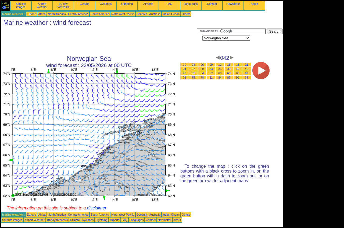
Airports (148, 3)
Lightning (127, 3)
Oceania (142, 14)
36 (220, 69)
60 (220, 73)
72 (184, 77)
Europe (31, 14)
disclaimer (96, 208)
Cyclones (106, 3)
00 (184, 64)
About (254, 3)
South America (100, 14)
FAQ (169, 3)
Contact (212, 3)
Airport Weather (42, 5)
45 (246, 69)
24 (184, 69)
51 (193, 73)
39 (229, 69)
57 (211, 73)
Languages (191, 3)
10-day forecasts (63, 5)
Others (186, 14)
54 (202, 73)
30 (202, 69)
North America (57, 14)
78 (202, 77)
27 (193, 69)
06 (202, 64)
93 (246, 77)
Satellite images (21, 5)
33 (211, 69)
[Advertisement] (99, 41)
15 (229, 64)
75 (193, 77)
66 (237, 73)
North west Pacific (122, 14)
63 (229, 73)
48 (184, 73)
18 (237, 64)
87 (229, 77)
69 (246, 73)
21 (246, 64)
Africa (41, 14)
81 (211, 77)
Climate (84, 3)
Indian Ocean (171, 14)
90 (237, 77)
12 (220, 64)
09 (211, 64)
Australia (154, 14)
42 (237, 69)
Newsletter (233, 3)
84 (220, 77)
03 (193, 64)
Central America (78, 14)
